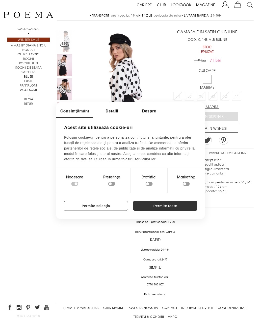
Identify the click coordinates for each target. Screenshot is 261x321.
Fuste (28, 81)
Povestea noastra (143, 308)
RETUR (28, 104)
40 (213, 96)
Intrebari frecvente (197, 308)
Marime (207, 87)
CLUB (161, 5)
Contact (169, 308)
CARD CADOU (29, 29)
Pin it (223, 140)
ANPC (172, 317)
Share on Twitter (207, 140)
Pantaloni (28, 85)
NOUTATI (28, 50)
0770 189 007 (155, 284)
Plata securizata (155, 294)
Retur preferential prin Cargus (155, 232)
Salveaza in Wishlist (209, 128)
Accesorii (28, 90)
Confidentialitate (232, 308)
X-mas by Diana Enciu (29, 45)
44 (237, 96)
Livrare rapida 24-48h (155, 249)
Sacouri (29, 72)
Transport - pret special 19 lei (155, 222)
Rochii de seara (28, 67)
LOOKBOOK (181, 5)
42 (225, 96)
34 (178, 96)
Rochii (28, 59)
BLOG (28, 99)
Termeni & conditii (148, 317)
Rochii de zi (28, 63)
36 (189, 96)
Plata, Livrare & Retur (81, 308)
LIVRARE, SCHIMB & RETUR (227, 153)
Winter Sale (28, 40)
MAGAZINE (205, 5)
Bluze (28, 76)
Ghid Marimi (113, 308)
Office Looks (29, 54)
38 (201, 96)
